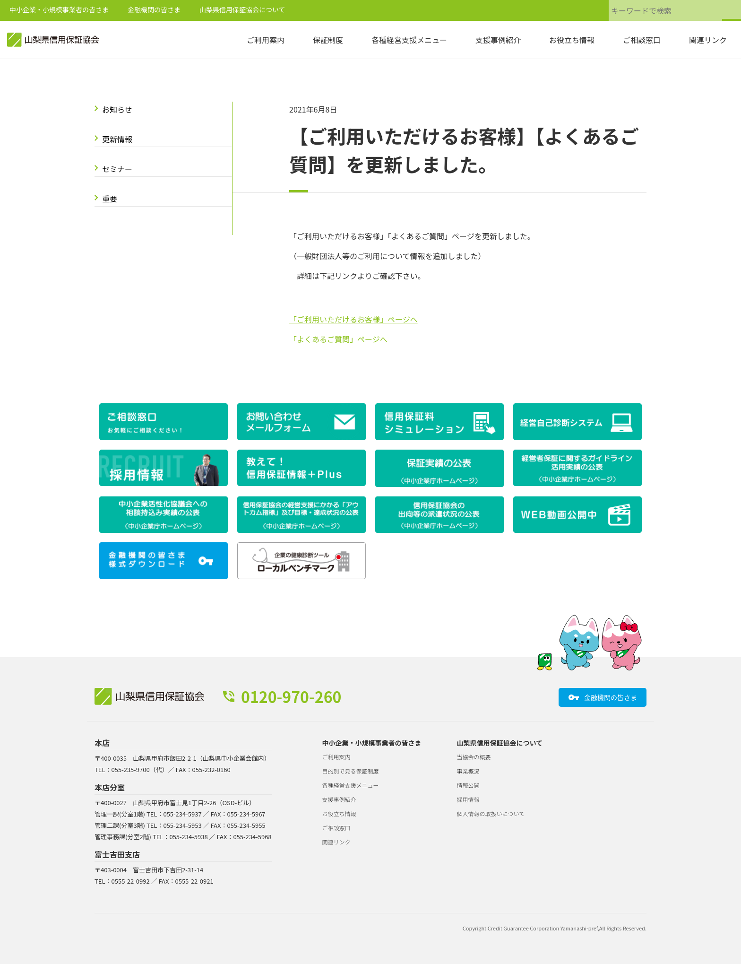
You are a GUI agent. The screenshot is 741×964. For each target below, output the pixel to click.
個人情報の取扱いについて (491, 813)
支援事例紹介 (498, 39)
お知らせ (117, 109)
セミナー (117, 168)
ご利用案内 (265, 39)
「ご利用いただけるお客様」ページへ (353, 319)
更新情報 (117, 139)
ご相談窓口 (642, 39)
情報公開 (468, 785)
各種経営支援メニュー (409, 39)
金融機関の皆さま (154, 9)
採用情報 (468, 799)
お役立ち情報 (572, 39)
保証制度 (328, 39)
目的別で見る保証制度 (350, 771)
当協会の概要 (474, 757)
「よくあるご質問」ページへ (338, 339)
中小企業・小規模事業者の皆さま (59, 9)
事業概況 (468, 771)
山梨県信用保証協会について (242, 9)
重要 (109, 198)
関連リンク (708, 39)
